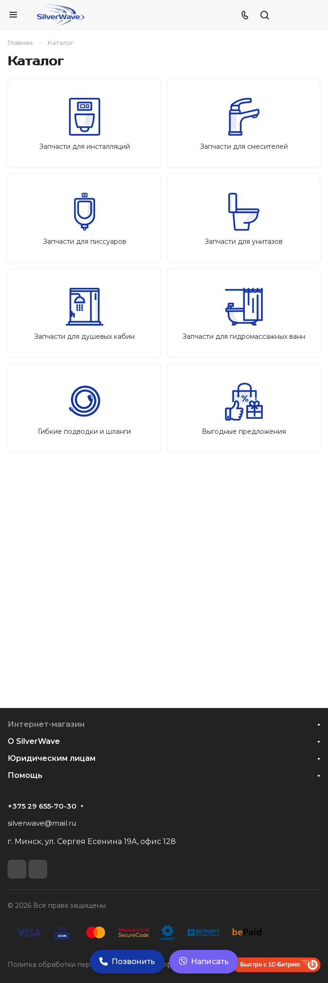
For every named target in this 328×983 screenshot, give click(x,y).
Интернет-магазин (46, 724)
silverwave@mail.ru (42, 823)
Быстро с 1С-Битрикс (270, 964)
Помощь (25, 775)
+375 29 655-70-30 (42, 806)
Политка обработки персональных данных (80, 964)
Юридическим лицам (51, 758)
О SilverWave (34, 741)
